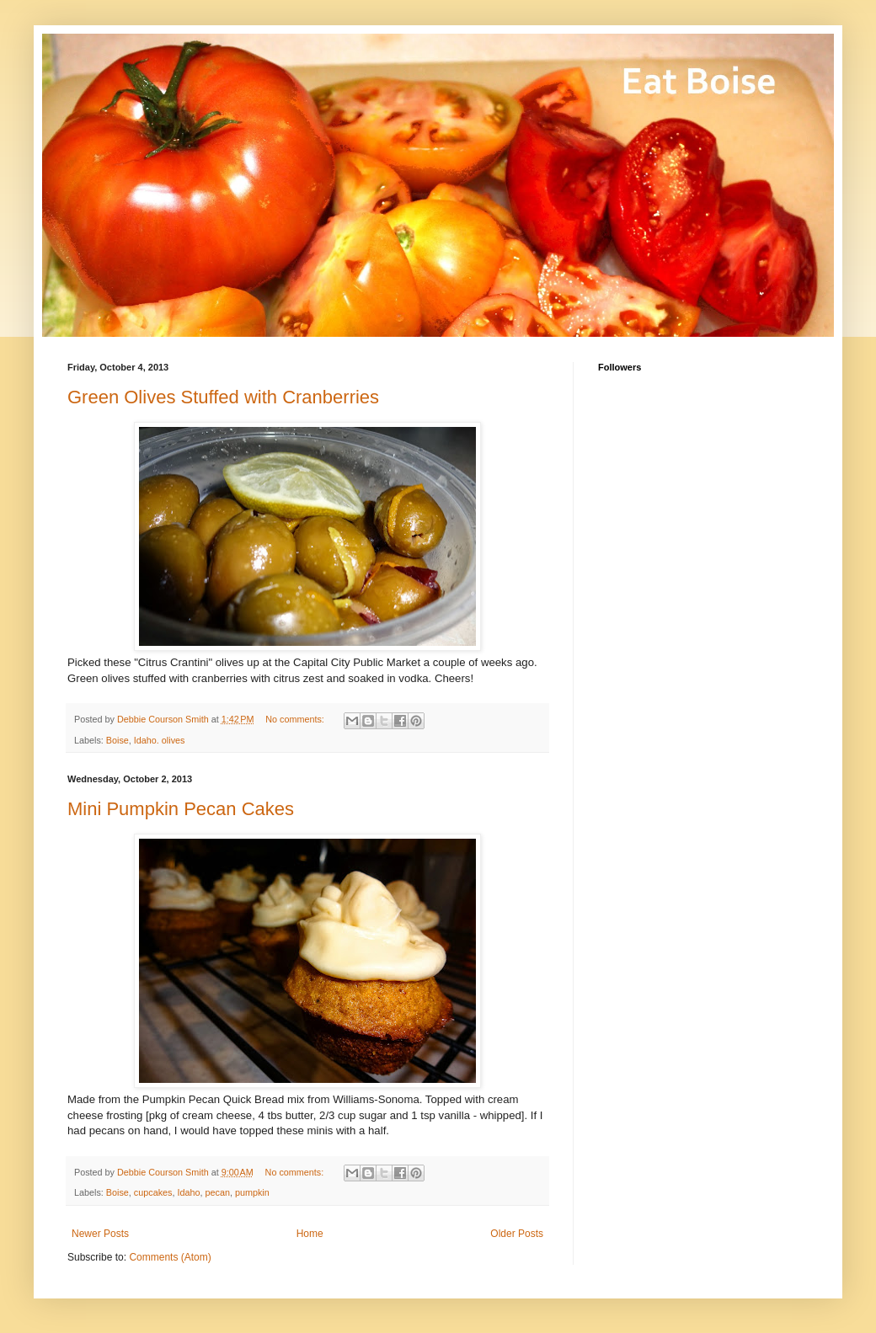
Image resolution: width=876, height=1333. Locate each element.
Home (309, 1234)
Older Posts (516, 1234)
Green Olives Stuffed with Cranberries (223, 397)
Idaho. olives (159, 740)
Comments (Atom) (170, 1257)
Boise (117, 740)
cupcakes (153, 1192)
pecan (218, 1192)
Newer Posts (100, 1234)
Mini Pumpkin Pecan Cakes (180, 808)
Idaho (188, 1192)
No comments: (296, 719)
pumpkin (252, 1192)
